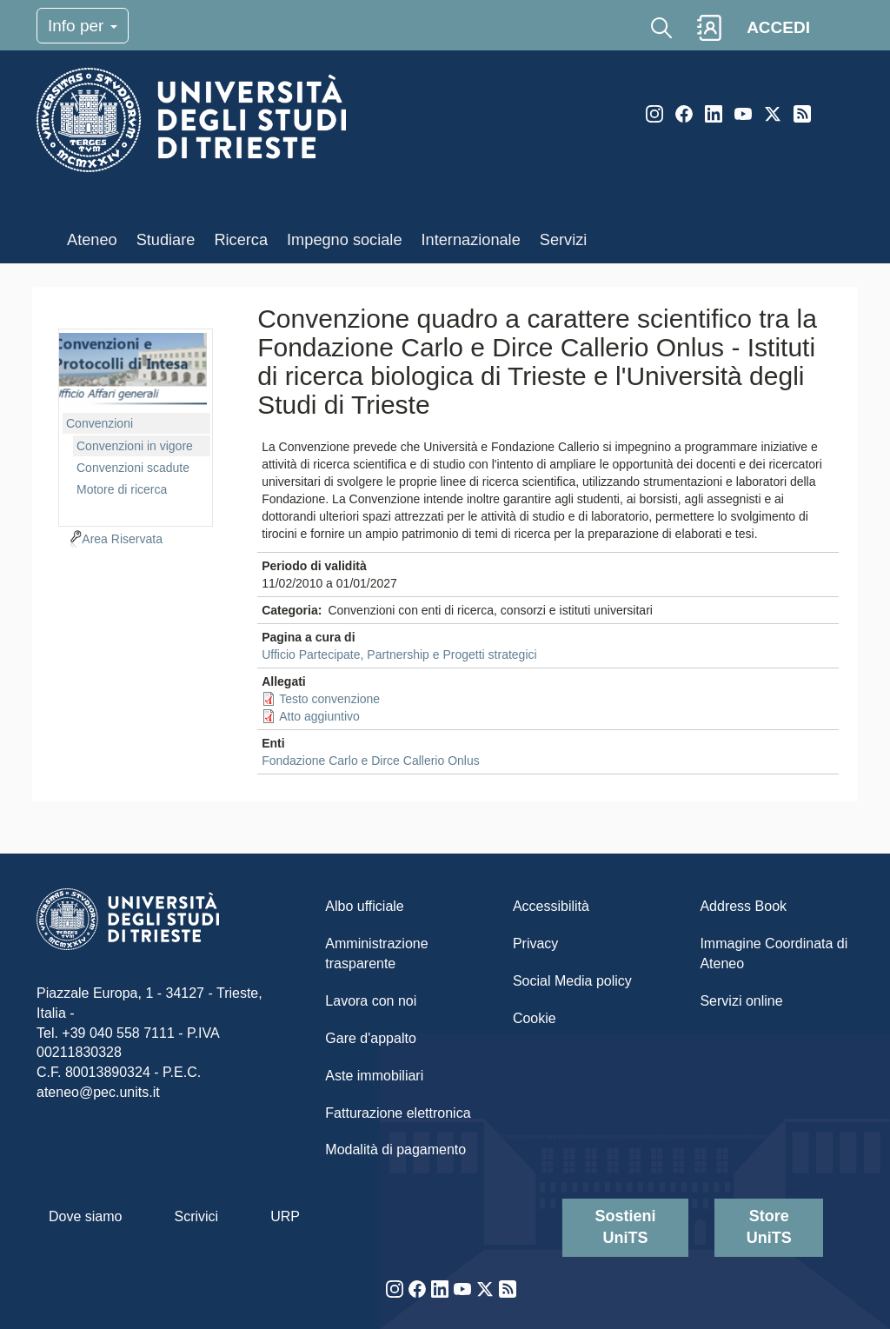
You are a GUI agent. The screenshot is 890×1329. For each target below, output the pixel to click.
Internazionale (471, 240)
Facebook (684, 114)
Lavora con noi (370, 1000)
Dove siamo (85, 1216)
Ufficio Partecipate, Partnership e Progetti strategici (399, 654)
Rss (802, 114)
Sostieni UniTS (625, 1227)
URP (285, 1216)
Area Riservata (122, 539)
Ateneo (92, 240)
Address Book (743, 906)
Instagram (654, 114)
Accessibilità (551, 906)
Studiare (166, 240)
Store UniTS (769, 1227)
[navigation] (135, 425)
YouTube (743, 114)
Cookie (534, 1018)
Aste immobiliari (374, 1075)
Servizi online (741, 1000)
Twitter (772, 114)
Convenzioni (99, 423)
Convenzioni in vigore (134, 446)
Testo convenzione (329, 699)
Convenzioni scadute (132, 468)
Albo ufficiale (364, 906)
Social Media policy (572, 980)
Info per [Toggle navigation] (82, 26)
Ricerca (241, 240)
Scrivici (196, 1216)
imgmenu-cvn (133, 370)
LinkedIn (713, 114)
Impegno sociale (344, 240)
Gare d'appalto (370, 1038)
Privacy (535, 943)
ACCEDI (778, 27)
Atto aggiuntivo (319, 716)
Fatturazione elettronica (397, 1113)
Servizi (564, 240)
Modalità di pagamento (395, 1149)
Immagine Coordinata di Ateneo (773, 953)
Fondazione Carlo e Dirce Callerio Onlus (371, 760)
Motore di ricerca (121, 489)
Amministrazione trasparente (376, 953)
